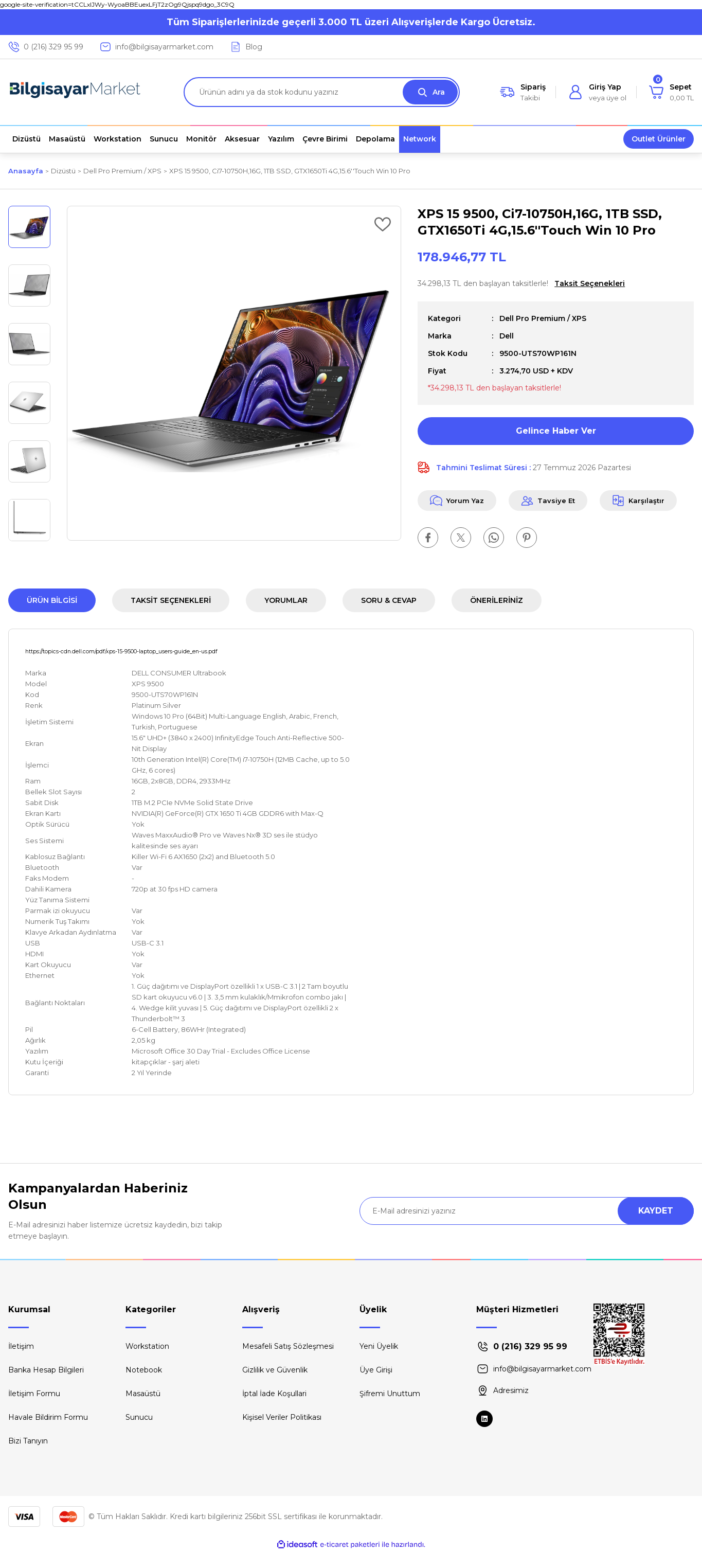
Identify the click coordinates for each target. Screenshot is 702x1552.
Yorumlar (286, 600)
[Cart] (671, 92)
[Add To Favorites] (382, 224)
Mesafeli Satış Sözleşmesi (288, 1346)
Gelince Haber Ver (556, 431)
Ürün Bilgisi (52, 600)
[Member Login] (597, 92)
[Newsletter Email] (526, 1211)
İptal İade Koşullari (274, 1393)
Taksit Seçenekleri (171, 600)
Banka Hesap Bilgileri (46, 1370)
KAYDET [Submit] (655, 1211)
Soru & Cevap (389, 600)
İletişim (21, 1346)
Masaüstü (142, 1393)
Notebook (143, 1370)
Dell (506, 336)
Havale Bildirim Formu (48, 1417)
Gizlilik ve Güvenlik (275, 1370)
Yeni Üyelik (378, 1346)
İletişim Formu (34, 1393)
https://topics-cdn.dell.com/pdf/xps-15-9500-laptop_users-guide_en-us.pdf (121, 651)
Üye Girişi (375, 1370)
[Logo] (75, 92)
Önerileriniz (496, 600)
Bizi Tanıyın (28, 1441)
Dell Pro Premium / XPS (542, 318)
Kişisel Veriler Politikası (281, 1417)
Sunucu (139, 1417)
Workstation (147, 1346)
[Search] (322, 92)
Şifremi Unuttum (389, 1393)
